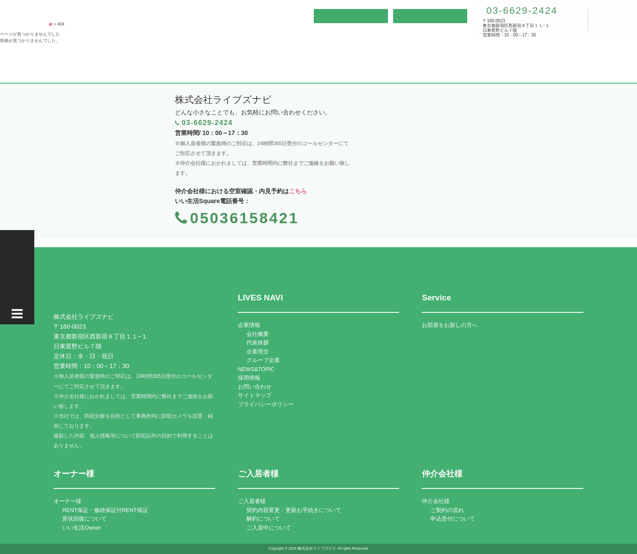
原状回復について (84, 518)
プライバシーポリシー (266, 404)
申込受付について (452, 518)
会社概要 (257, 334)
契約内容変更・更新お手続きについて (293, 510)
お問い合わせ (254, 386)
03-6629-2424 (520, 10)
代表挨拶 (257, 342)
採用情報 (249, 377)
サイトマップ (254, 395)
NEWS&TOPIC (256, 369)
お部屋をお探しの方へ (450, 325)
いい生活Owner (81, 527)
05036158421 (244, 218)
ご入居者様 (252, 501)
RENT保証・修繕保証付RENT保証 (105, 510)
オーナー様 (67, 501)
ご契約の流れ (447, 510)
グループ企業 (263, 360)
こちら (298, 191)
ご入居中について (268, 527)
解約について (263, 518)
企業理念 (257, 351)
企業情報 (249, 325)
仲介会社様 (436, 501)
